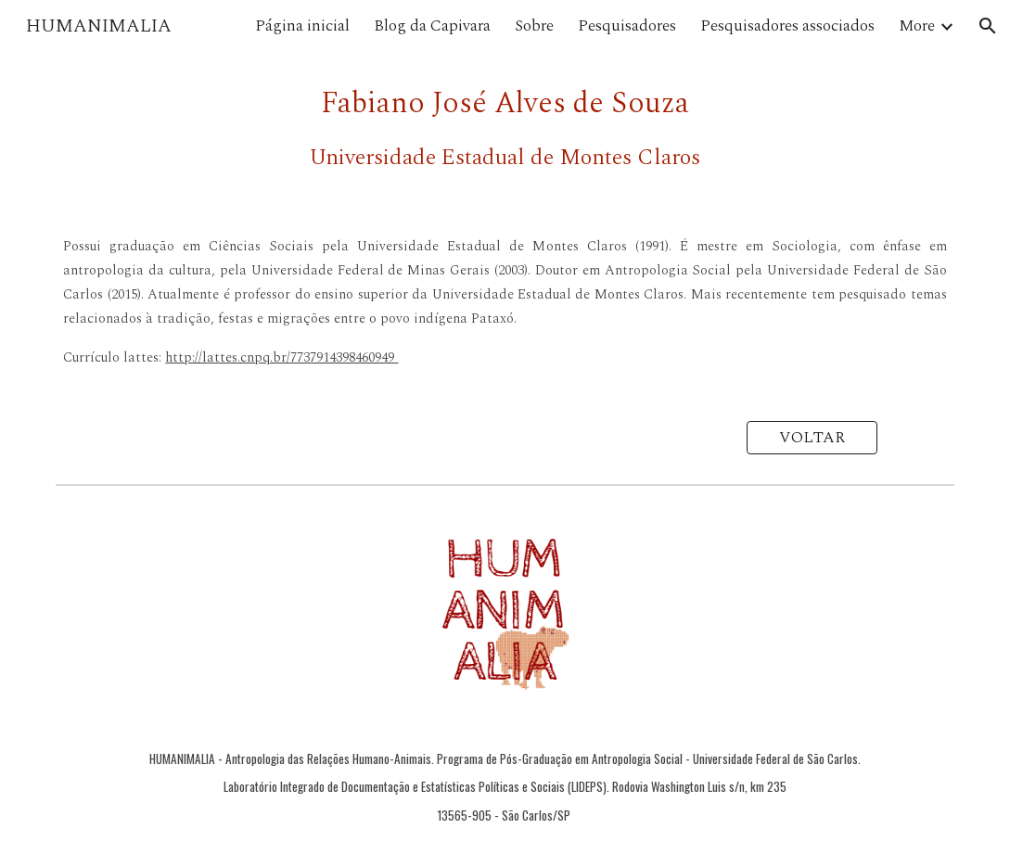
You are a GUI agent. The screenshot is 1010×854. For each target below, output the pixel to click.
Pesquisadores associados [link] (787, 26)
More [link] (917, 26)
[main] (504, 128)
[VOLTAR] (812, 438)
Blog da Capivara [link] (432, 26)
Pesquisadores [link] (627, 26)
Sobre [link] (534, 26)
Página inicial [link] (302, 26)
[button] (987, 26)
